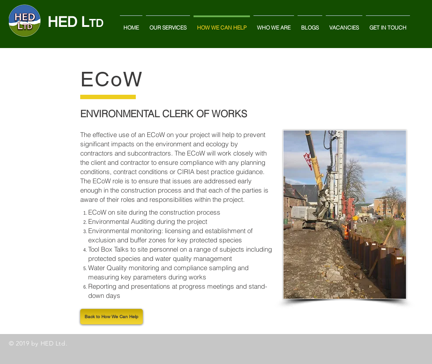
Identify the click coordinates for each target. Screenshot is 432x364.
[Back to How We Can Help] (111, 316)
